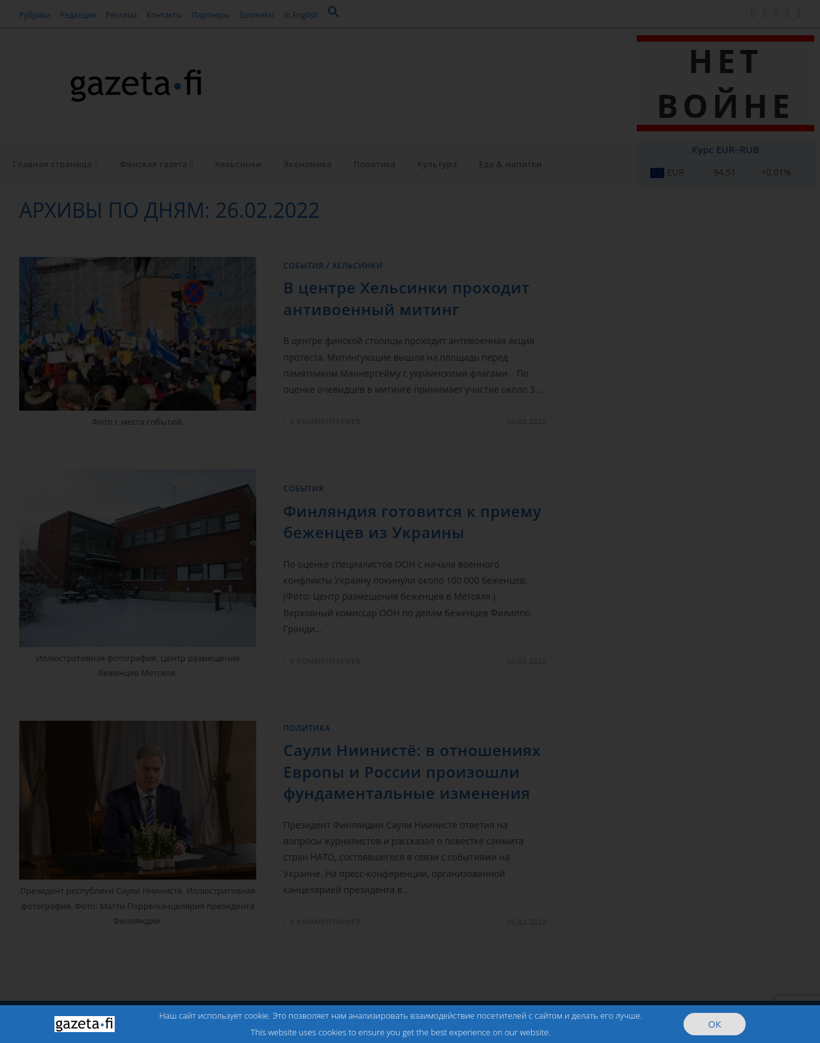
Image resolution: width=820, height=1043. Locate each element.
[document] (410, 521)
